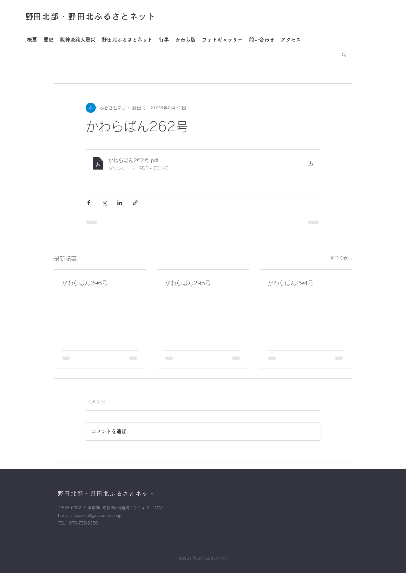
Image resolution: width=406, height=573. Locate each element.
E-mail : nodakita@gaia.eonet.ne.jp (89, 515)
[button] (344, 54)
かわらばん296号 (85, 283)
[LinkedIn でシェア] (120, 203)
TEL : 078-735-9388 (78, 523)
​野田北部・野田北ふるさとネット (91, 16)
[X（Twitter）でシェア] (104, 203)
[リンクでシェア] (135, 203)
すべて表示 (341, 257)
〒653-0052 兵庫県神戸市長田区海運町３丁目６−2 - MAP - (112, 508)
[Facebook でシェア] (89, 203)
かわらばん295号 (188, 283)
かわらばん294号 (290, 283)
